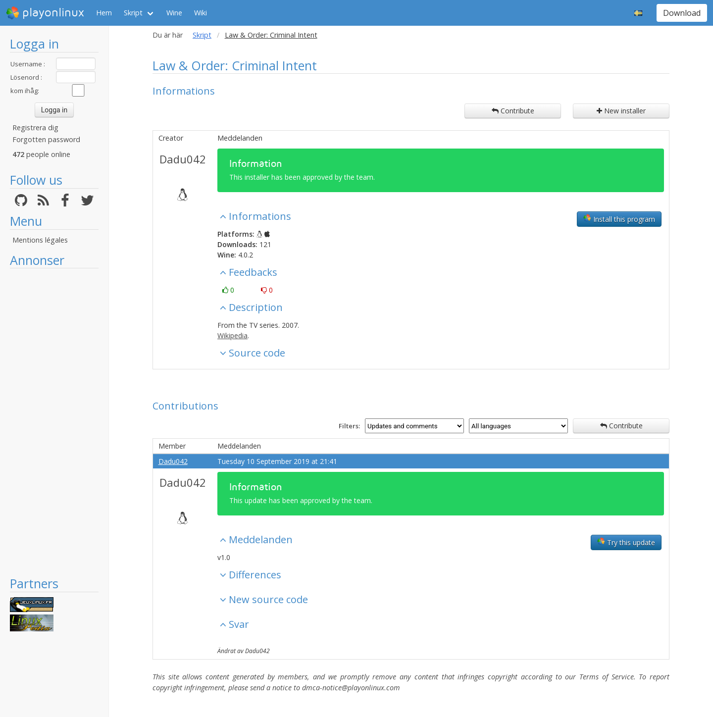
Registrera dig (35, 127)
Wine (174, 12)
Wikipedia (232, 335)
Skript (133, 12)
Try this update (626, 542)
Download (682, 12)
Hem (104, 12)
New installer (621, 110)
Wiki (200, 12)
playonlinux (45, 13)
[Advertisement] (54, 421)
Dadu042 (182, 159)
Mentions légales (40, 240)
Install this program (619, 219)
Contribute (513, 110)
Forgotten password (46, 139)
